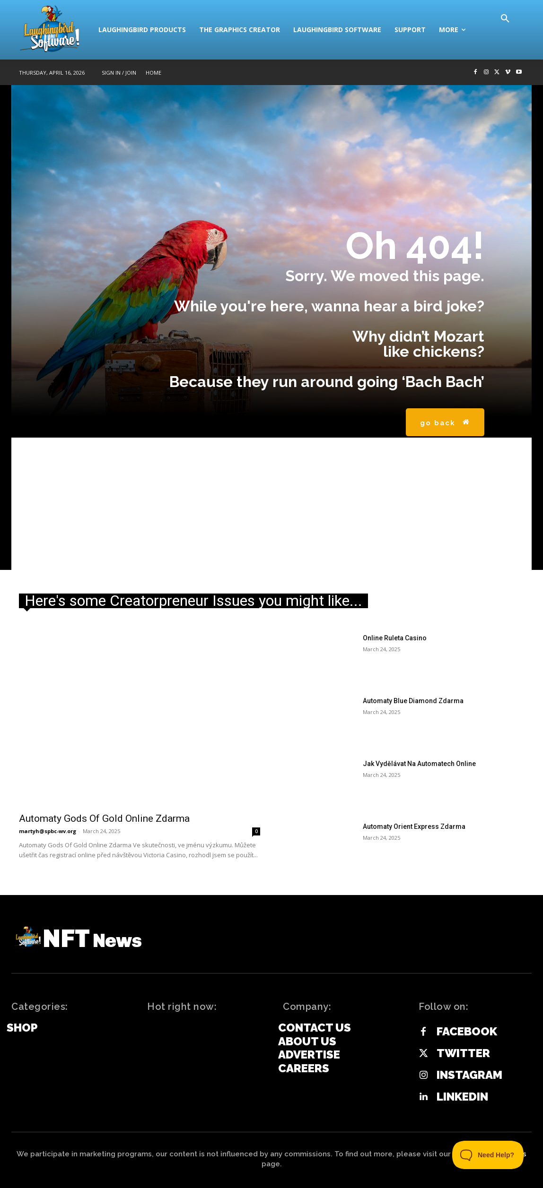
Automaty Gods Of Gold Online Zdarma (104, 818)
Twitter (463, 1053)
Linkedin (462, 1096)
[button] (505, 19)
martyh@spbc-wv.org (47, 831)
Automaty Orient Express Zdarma (414, 826)
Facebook (467, 1031)
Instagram (469, 1075)
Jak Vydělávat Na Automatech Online (419, 763)
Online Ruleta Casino (395, 638)
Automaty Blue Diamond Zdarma (413, 701)
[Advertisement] (271, 504)
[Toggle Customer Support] (488, 1155)
